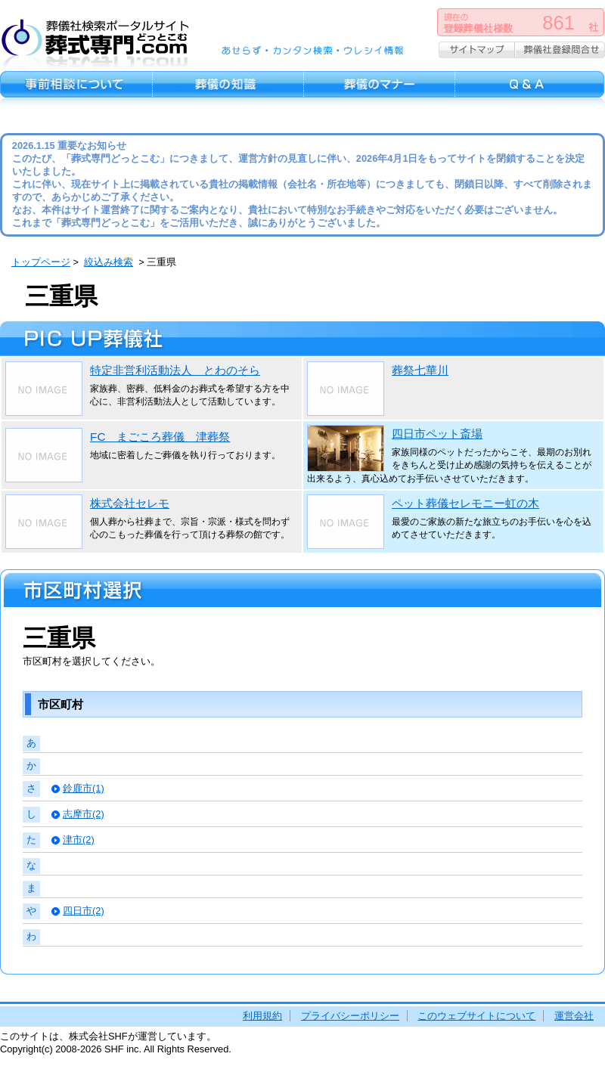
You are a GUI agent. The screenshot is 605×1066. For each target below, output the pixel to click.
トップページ (40, 262)
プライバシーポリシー (350, 1015)
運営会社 (574, 1015)
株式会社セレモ (129, 503)
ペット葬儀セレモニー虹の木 (465, 503)
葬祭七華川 (420, 370)
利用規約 (262, 1015)
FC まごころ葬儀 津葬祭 (160, 436)
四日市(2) (83, 910)
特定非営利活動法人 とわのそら (175, 370)
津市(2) (79, 839)
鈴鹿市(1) (83, 788)
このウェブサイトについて (476, 1015)
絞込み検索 (108, 262)
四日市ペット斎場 (437, 433)
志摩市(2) (83, 814)
